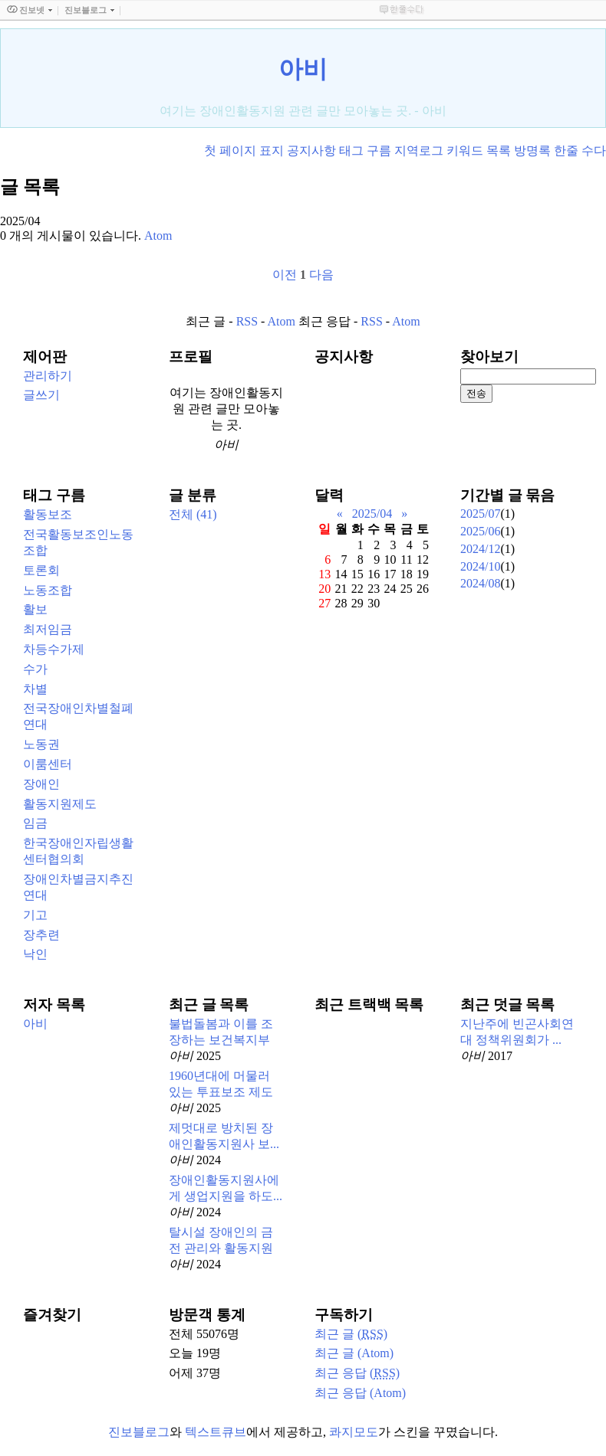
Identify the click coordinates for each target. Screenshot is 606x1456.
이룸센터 (47, 764)
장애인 (41, 783)
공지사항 (311, 150)
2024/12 (480, 548)
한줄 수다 (580, 150)
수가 (35, 669)
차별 (35, 688)
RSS (247, 321)
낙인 (35, 953)
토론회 (41, 570)
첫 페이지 (230, 150)
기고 (35, 914)
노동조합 (47, 590)
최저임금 (47, 629)
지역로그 (418, 150)
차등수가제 (53, 649)
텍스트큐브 (215, 1431)
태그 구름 (365, 150)
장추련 (41, 934)
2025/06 (480, 531)
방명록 (532, 150)
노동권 (41, 744)
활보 (35, 609)
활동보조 (47, 514)
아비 (303, 69)
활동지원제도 (60, 803)
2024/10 (480, 566)
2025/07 (480, 513)
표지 (271, 150)
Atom (281, 321)
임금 (35, 822)
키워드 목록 (478, 150)
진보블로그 (139, 1431)
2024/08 (480, 583)
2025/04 (372, 513)
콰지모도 (353, 1431)
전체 (193, 514)
